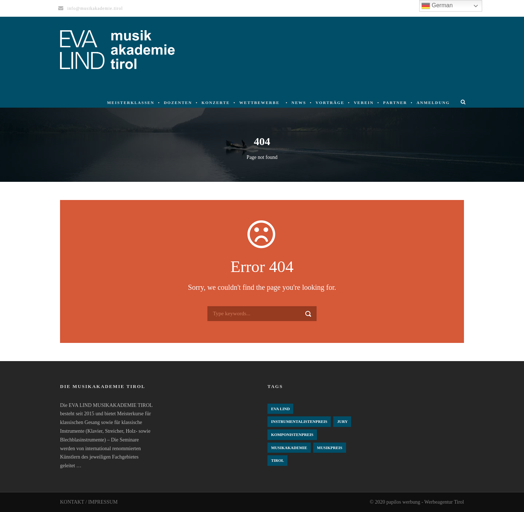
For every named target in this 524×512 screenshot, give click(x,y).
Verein (364, 102)
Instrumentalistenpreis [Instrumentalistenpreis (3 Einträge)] (299, 421)
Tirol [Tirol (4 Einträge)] (277, 460)
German (437, 5)
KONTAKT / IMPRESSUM (89, 502)
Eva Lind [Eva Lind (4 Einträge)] (280, 409)
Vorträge (329, 102)
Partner (395, 102)
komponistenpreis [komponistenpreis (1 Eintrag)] (292, 434)
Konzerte (216, 102)
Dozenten (178, 102)
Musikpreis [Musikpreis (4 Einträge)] (329, 447)
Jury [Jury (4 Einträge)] (342, 421)
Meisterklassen (130, 102)
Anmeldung (433, 102)
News (298, 102)
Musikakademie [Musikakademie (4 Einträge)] (289, 447)
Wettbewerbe (259, 102)
